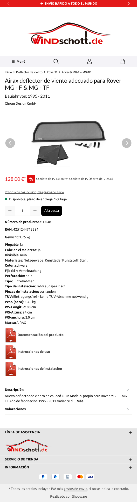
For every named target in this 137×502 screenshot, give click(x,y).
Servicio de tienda (21, 459)
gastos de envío (75, 489)
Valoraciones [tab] (67, 409)
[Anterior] (10, 143)
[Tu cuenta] (89, 62)
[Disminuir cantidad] (10, 211)
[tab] (67, 395)
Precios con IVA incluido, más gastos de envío (34, 192)
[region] (68, 143)
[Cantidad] (22, 211)
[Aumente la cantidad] (35, 211)
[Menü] (18, 61)
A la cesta (51, 210)
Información (17, 467)
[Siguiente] (126, 143)
